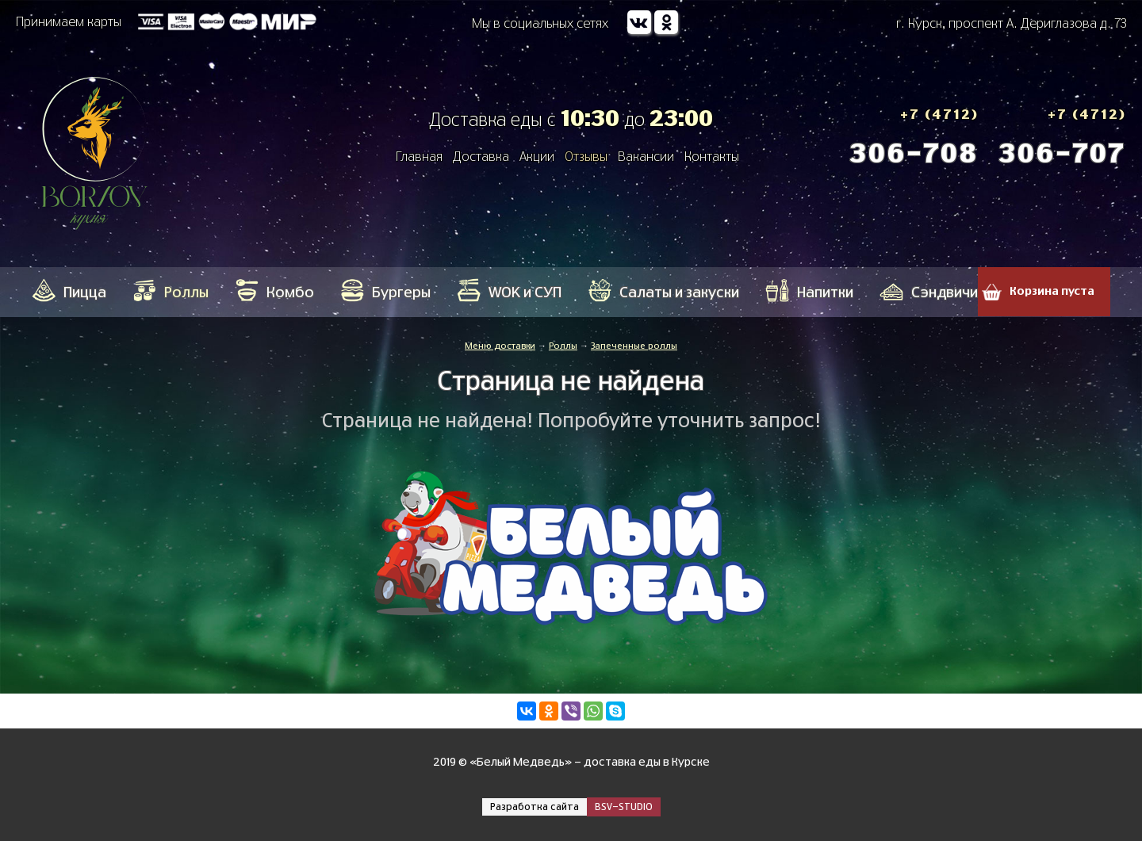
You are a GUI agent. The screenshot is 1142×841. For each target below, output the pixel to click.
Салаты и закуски (679, 293)
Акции (536, 157)
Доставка (481, 157)
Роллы (186, 293)
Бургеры (401, 293)
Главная (419, 157)
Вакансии (646, 157)
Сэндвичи (944, 293)
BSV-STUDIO (624, 807)
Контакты (711, 157)
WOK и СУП (525, 293)
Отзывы (586, 157)
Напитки (825, 293)
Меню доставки (500, 346)
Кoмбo (290, 293)
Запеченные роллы (634, 346)
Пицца (84, 293)
